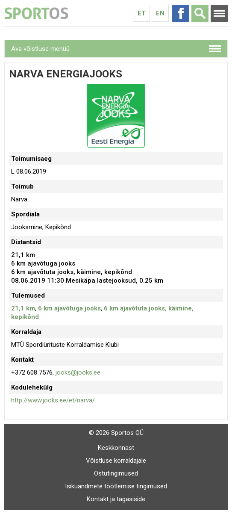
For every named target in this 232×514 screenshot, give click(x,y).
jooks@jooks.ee (78, 372)
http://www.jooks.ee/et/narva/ (53, 400)
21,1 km (23, 308)
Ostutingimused (116, 473)
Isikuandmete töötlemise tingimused (116, 486)
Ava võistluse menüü (40, 49)
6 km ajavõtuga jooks (69, 308)
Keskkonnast (116, 448)
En (160, 13)
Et (142, 13)
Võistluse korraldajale (116, 460)
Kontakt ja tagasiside (116, 499)
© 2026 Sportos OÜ (116, 433)
